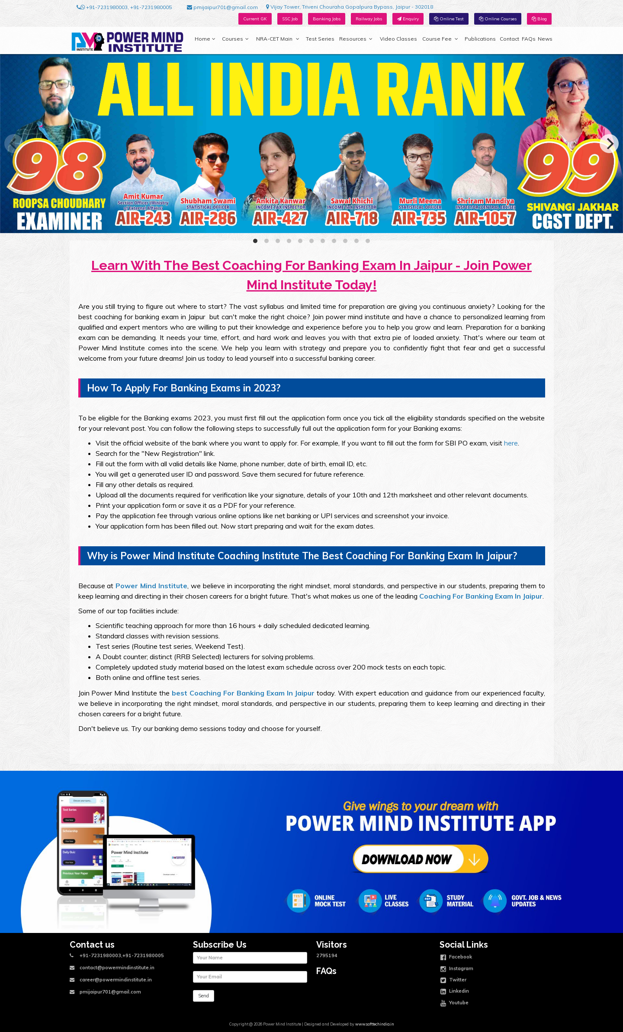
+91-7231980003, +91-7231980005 (124, 7)
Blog (539, 19)
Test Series (320, 38)
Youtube (454, 1003)
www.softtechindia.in (374, 1024)
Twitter (453, 980)
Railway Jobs (369, 19)
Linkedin (454, 992)
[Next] (609, 143)
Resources (356, 39)
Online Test (449, 19)
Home (205, 39)
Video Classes (398, 38)
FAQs (529, 38)
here (511, 443)
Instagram (456, 969)
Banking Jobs (326, 19)
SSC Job (290, 19)
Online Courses (498, 19)
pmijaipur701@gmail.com (222, 7)
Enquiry (408, 19)
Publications (480, 38)
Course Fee (440, 39)
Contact (509, 38)
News (545, 38)
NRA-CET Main (277, 39)
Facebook (456, 957)
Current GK (255, 19)
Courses (235, 39)
